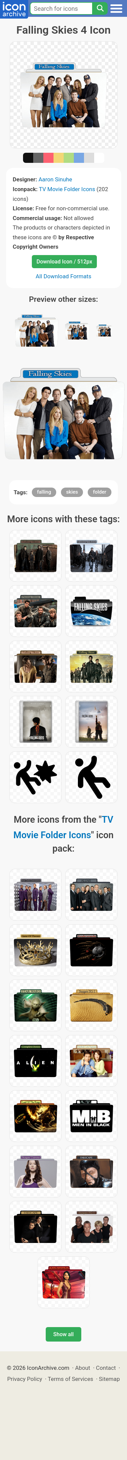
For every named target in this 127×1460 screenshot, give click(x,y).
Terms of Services (70, 1379)
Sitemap (109, 1379)
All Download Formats (63, 276)
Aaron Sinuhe (55, 179)
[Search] (100, 8)
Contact (106, 1367)
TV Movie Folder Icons (67, 189)
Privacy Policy (24, 1379)
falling (44, 492)
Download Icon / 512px (64, 261)
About (82, 1367)
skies (72, 492)
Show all (63, 1334)
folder (99, 492)
